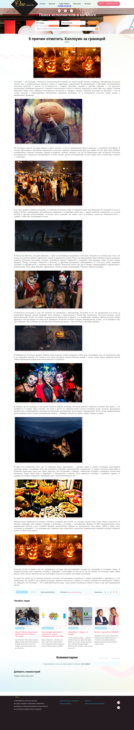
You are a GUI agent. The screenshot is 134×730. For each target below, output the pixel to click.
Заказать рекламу (65, 703)
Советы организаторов (74, 592)
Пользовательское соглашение (69, 700)
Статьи (42, 4)
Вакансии (88, 700)
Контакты (77, 4)
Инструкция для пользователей (94, 703)
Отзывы (88, 4)
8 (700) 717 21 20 (64, 6)
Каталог (52, 4)
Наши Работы (64, 4)
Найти (93, 23)
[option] (27, 628)
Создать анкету (112, 4)
